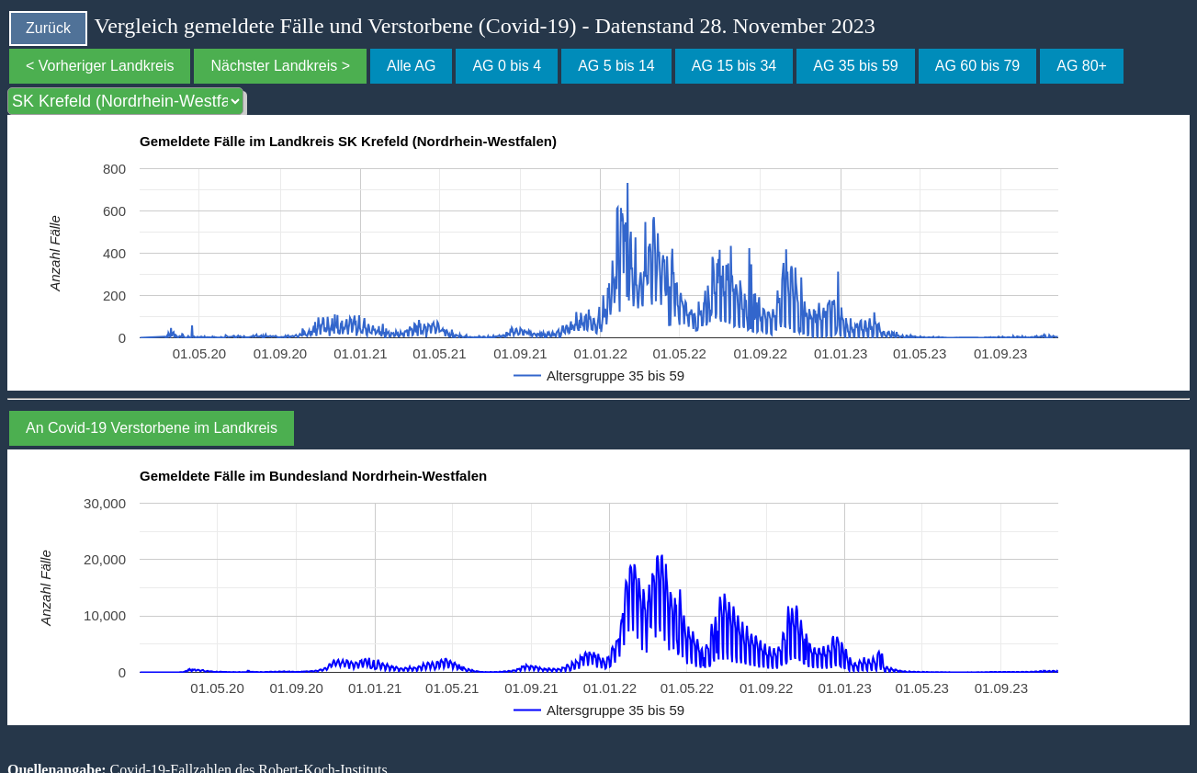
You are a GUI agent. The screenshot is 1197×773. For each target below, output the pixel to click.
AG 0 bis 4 (506, 66)
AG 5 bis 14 (616, 66)
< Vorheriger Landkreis (100, 66)
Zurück (48, 28)
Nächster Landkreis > (280, 66)
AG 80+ (1081, 66)
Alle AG (411, 66)
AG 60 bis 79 (978, 66)
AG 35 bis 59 (855, 66)
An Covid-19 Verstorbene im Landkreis (151, 428)
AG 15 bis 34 (734, 66)
